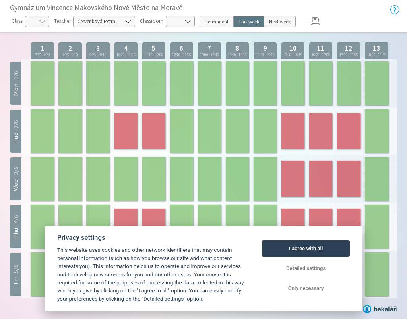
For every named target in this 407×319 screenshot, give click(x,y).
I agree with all (306, 248)
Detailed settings (306, 268)
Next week (280, 21)
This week (248, 21)
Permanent (217, 21)
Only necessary (306, 288)
